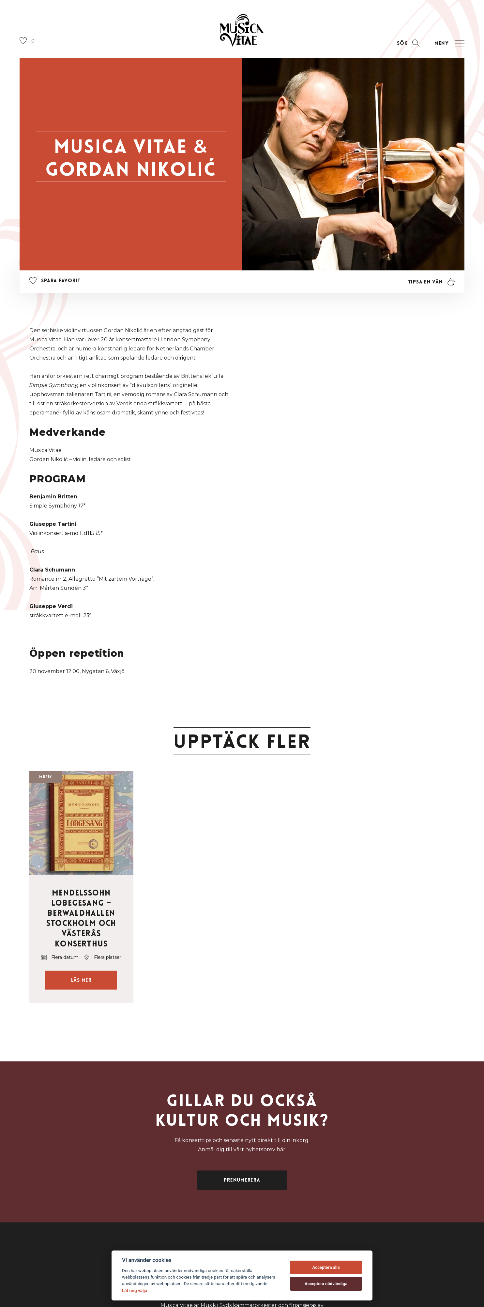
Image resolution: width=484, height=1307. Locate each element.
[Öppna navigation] (448, 43)
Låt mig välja (134, 1290)
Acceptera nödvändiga (326, 1283)
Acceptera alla (326, 1267)
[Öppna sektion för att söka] (408, 43)
